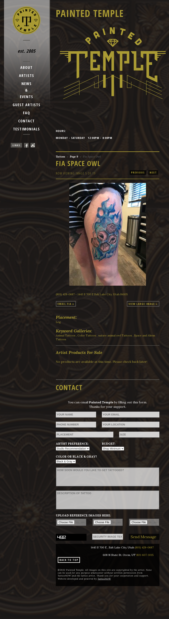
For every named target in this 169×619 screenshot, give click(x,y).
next (153, 172)
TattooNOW (104, 578)
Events (26, 96)
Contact (26, 120)
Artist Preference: (72, 443)
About (26, 67)
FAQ (26, 112)
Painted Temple (90, 13)
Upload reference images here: (83, 515)
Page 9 (74, 156)
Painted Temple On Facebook (26, 145)
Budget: (108, 443)
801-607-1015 (145, 555)
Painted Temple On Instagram (33, 145)
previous (138, 172)
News (26, 83)
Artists (26, 75)
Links (16, 145)
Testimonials (26, 129)
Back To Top (68, 560)
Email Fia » (66, 304)
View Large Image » (143, 304)
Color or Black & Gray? (76, 456)
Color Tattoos (86, 335)
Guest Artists (26, 104)
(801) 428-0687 (144, 547)
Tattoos (60, 156)
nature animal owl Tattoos (115, 335)
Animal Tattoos (65, 335)
